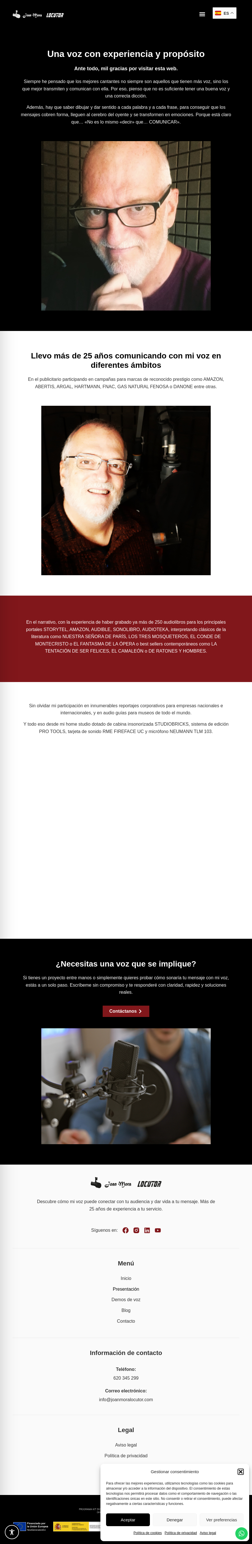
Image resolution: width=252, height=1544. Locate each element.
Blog (125, 1310)
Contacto (126, 1321)
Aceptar (128, 1519)
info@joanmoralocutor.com (126, 1399)
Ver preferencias (221, 1519)
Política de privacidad (181, 1533)
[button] (241, 1472)
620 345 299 (126, 1378)
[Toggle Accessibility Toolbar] (12, 1532)
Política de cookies (147, 1533)
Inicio (126, 1278)
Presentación (126, 1289)
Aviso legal (208, 1533)
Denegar (175, 1519)
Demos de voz (125, 1299)
